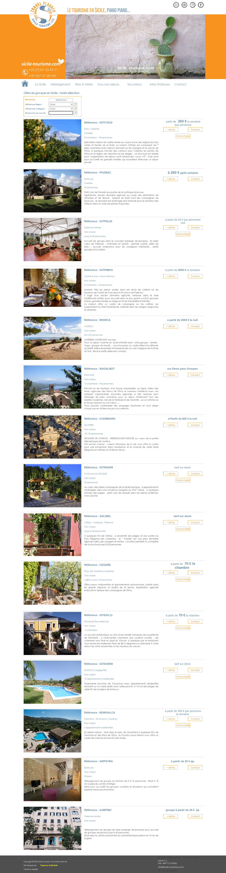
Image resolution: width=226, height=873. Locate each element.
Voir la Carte (183, 136)
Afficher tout (61, 100)
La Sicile (40, 84)
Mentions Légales (31, 869)
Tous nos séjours (108, 84)
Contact (180, 84)
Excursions (135, 84)
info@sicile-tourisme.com (171, 867)
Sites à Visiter (84, 84)
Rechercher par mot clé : (36, 113)
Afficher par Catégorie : (35, 108)
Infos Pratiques (160, 84)
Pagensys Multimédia (49, 865)
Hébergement (60, 84)
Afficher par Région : (34, 104)
